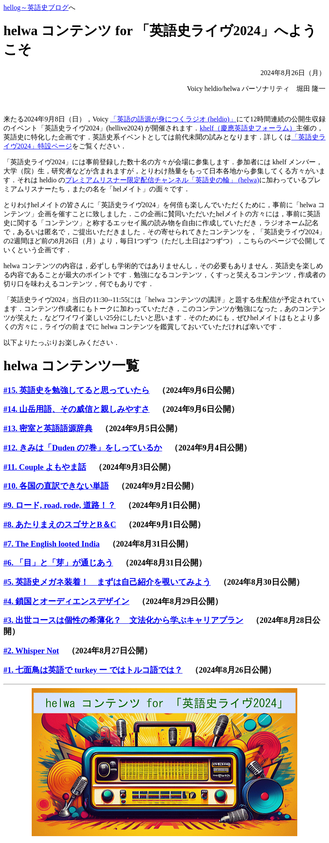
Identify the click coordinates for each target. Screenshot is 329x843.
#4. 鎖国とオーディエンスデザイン (66, 601)
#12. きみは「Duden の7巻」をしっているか (82, 447)
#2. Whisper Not (31, 650)
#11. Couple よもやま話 (44, 466)
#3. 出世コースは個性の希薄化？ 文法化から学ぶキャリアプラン (123, 620)
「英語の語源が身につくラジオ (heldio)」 (173, 119)
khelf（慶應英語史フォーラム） (248, 128)
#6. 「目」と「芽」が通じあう (58, 562)
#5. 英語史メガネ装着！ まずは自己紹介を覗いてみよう (107, 581)
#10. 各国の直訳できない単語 (56, 485)
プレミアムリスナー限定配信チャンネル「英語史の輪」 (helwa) (162, 180)
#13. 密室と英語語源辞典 (48, 428)
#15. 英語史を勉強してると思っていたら (76, 390)
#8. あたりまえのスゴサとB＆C (59, 524)
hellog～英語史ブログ (36, 7)
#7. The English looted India (51, 543)
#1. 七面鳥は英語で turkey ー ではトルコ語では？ (92, 669)
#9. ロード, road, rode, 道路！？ (59, 505)
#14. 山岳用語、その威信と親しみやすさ (76, 409)
